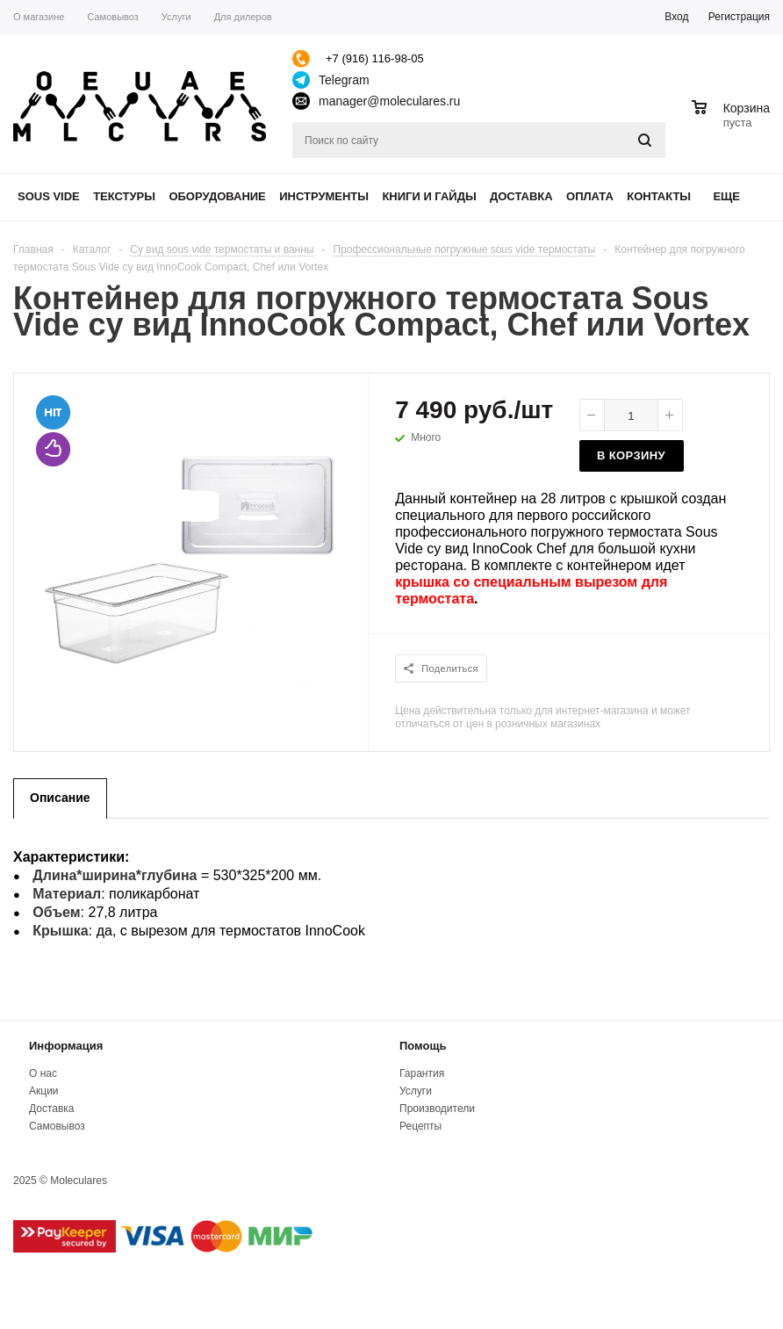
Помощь (422, 1045)
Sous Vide (49, 196)
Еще (735, 196)
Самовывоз (57, 1126)
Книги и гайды (429, 196)
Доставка (521, 196)
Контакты (659, 196)
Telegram (344, 80)
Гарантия (421, 1073)
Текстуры (124, 196)
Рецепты (420, 1126)
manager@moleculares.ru (389, 101)
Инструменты (324, 196)
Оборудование (217, 196)
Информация (66, 1045)
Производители (437, 1108)
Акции (44, 1091)
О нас (43, 1073)
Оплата (590, 196)
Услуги (415, 1091)
